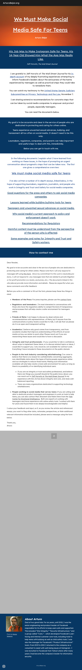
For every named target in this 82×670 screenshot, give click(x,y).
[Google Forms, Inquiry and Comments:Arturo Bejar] (41, 522)
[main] (41, 26)
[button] (3, 666)
